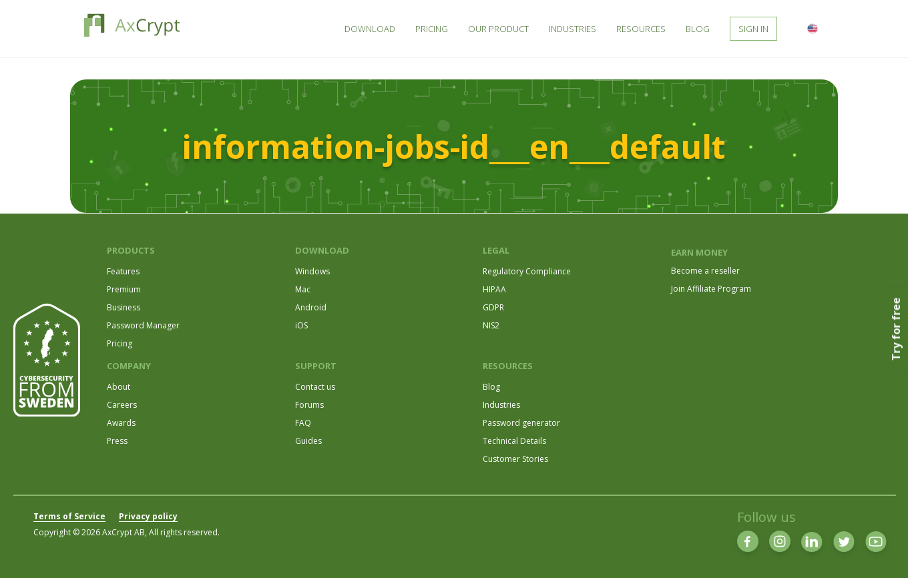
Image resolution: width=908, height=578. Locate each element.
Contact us (315, 386)
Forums (309, 404)
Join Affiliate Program (711, 288)
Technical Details (514, 441)
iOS (301, 325)
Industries (501, 404)
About (118, 386)
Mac (302, 289)
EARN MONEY (699, 252)
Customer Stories (515, 459)
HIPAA (494, 289)
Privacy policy (148, 516)
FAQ (303, 422)
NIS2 (491, 325)
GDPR (493, 307)
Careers (122, 404)
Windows (312, 271)
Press (117, 441)
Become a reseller (705, 270)
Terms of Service (69, 516)
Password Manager (143, 325)
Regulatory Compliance (527, 271)
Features (123, 271)
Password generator (521, 422)
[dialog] (883, 551)
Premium (124, 289)
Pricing (119, 343)
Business (123, 307)
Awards (121, 422)
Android (310, 307)
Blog (491, 386)
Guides (308, 441)
